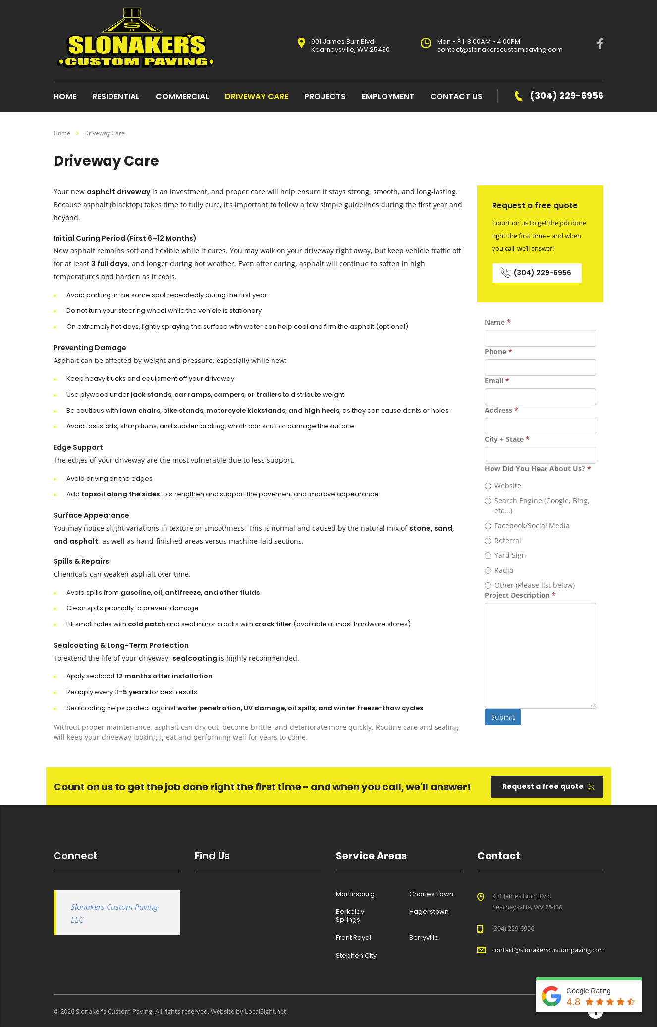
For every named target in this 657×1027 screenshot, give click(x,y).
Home (62, 133)
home (65, 96)
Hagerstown (429, 912)
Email (497, 380)
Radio (499, 570)
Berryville (423, 938)
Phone (498, 351)
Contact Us (456, 96)
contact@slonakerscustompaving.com (548, 949)
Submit (503, 717)
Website (503, 485)
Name (498, 322)
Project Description (520, 595)
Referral (503, 540)
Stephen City (356, 956)
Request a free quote (548, 786)
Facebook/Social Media (527, 525)
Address (501, 410)
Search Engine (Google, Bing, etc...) (537, 505)
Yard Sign (505, 555)
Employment (388, 96)
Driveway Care (256, 96)
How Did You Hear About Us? (538, 468)
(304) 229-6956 (536, 273)
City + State (507, 439)
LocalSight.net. (266, 1011)
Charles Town (431, 894)
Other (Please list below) (530, 585)
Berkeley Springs (350, 916)
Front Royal (353, 938)
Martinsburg (355, 894)
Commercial (182, 96)
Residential (116, 96)
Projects (325, 96)
